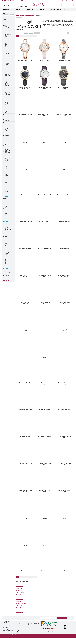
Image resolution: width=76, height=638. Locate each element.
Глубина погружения (7, 171)
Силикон (5, 139)
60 (68, 33)
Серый (5, 206)
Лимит (5, 255)
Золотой (5, 200)
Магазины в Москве (6, 275)
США (4, 189)
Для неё (5, 21)
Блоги (21, 631)
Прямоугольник (6, 180)
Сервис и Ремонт (20, 0)
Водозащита (5, 162)
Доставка (30, 625)
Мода (5, 250)
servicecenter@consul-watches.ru (8, 628)
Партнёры (18, 630)
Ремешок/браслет (6, 114)
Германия (5, 192)
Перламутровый (6, 216)
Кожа (5, 137)
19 (4, 264)
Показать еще (5, 132)
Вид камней (5, 236)
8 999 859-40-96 (6, 5)
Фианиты (5, 242)
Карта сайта (19, 632)
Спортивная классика (7, 252)
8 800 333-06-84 (6, 4)
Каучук (5, 138)
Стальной (5, 199)
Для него (5, 20)
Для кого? (5, 19)
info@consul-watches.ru (6, 625)
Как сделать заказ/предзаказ (33, 623)
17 (4, 262)
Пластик (5, 124)
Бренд (4, 25)
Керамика (5, 128)
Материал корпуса (6, 122)
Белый (5, 205)
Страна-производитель (7, 185)
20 (4, 265)
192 (72, 33)
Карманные (6, 120)
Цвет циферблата (6, 211)
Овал (5, 183)
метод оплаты (53, 625)
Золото (5, 127)
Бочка (5, 181)
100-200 (5, 167)
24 (66, 33)
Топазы (5, 244)
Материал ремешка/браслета (8, 135)
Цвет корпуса (5, 198)
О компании (19, 623)
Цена (4, 13)
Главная (17, 12)
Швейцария (6, 186)
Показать (6, 280)
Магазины (18, 624)
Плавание (5, 173)
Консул (38, 4)
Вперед (34, 35)
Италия (5, 190)
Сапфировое (6, 157)
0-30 (4, 164)
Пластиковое (6, 159)
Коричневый (6, 220)
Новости (23, 631)
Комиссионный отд (11, 0)
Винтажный (6, 254)
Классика (5, 248)
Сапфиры (5, 243)
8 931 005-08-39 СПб (22, 6)
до (8, 15)
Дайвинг (5, 175)
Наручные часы (22, 12)
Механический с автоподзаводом (6, 151)
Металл (5, 131)
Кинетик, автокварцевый (8, 153)
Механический (6, 152)
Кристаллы (6, 239)
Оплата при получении (32, 624)
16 (4, 261)
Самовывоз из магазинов (32, 626)
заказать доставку (46, 630)
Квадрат (5, 182)
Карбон (5, 129)
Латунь (5, 130)
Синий (5, 207)
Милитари (5, 253)
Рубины (5, 245)
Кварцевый (6, 149)
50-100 (5, 166)
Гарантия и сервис (31, 629)
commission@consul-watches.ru (8, 630)
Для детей (6, 22)
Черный (5, 202)
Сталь (5, 123)
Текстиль (5, 142)
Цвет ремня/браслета (7, 223)
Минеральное (6, 158)
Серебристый (6, 204)
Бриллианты (6, 237)
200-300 (5, 168)
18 (4, 263)
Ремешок (5, 115)
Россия (5, 193)
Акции (18, 631)
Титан (5, 126)
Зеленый (5, 218)
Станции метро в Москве (7, 270)
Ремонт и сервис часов (21, 625)
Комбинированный (7, 201)
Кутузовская (6, 272)
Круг (4, 178)
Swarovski (28, 12)
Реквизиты (19, 626)
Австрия (5, 191)
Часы (4, 0)
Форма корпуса (6, 177)
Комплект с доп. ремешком (6, 119)
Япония (5, 188)
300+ (5, 169)
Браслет (5, 116)
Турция (5, 194)
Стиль (4, 247)
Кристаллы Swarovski (7, 238)
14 (4, 259)
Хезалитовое (6, 160)
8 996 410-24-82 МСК (22, 5)
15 (4, 260)
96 (70, 33)
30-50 (5, 165)
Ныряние (5, 174)
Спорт (5, 251)
